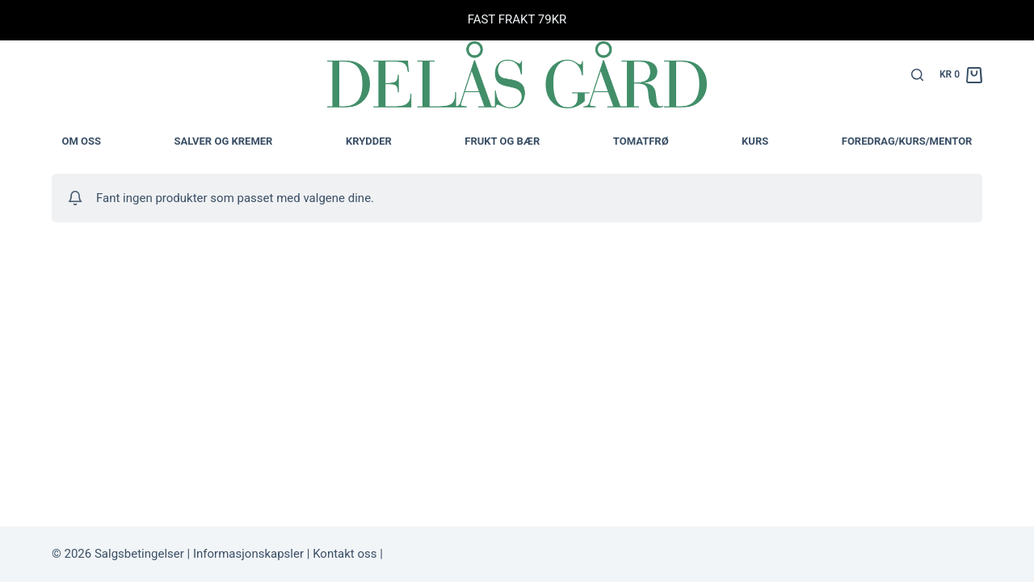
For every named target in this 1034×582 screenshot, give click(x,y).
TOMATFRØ (641, 141)
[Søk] (917, 75)
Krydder (369, 141)
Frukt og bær (502, 141)
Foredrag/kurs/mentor (907, 141)
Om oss (82, 141)
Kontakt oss (342, 553)
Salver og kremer (223, 141)
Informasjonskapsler (247, 553)
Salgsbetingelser (139, 553)
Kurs (755, 141)
